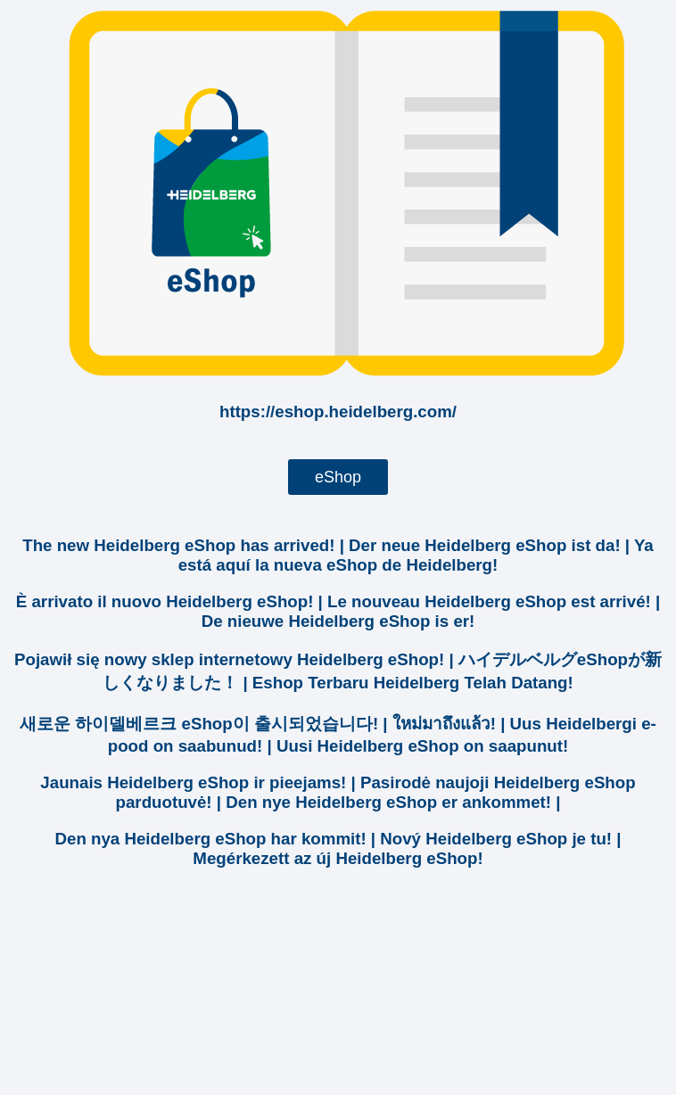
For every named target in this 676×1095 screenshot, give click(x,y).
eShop (338, 477)
